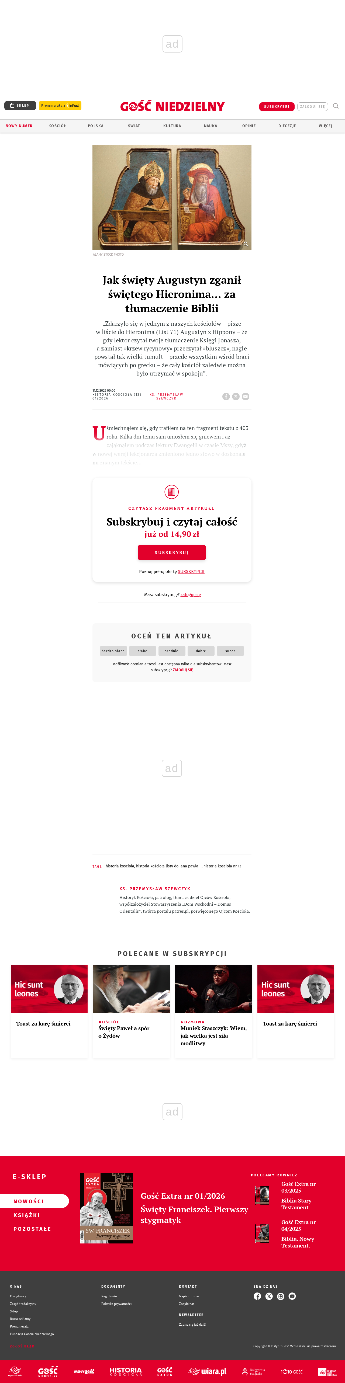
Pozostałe (25, 1229)
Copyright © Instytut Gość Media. (276, 1346)
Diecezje (287, 126)
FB (227, 395)
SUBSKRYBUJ (276, 107)
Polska (96, 126)
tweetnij (237, 395)
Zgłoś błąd (22, 1346)
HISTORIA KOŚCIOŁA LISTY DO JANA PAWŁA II (169, 866)
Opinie (249, 126)
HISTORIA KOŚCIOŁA (120, 866)
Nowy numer (19, 126)
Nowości (25, 1201)
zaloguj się (312, 107)
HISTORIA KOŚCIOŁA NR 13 (222, 866)
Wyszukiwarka (336, 106)
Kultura (172, 126)
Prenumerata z (60, 106)
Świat (134, 126)
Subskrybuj (172, 552)
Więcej (325, 126)
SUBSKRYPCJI (191, 571)
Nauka (211, 126)
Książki (25, 1215)
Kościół (58, 126)
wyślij (246, 395)
